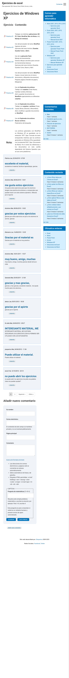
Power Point (51, 238)
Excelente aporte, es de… (55, 119)
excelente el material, (17, 163)
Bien (48, 114)
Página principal (11, 433)
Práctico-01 (9, 36)
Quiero (49, 133)
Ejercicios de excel (12, 3)
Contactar (59, 4)
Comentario (10, 443)
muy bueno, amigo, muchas (20, 259)
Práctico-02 (9, 47)
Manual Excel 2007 (57, 39)
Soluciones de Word (53, 247)
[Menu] (65, 4)
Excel (48, 233)
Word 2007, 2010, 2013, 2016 (56, 23)
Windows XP (51, 55)
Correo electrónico (12, 419)
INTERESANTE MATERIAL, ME (22, 328)
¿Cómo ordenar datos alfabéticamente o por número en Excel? (54, 207)
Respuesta (12, 170)
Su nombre (9, 409)
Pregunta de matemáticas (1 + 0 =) (19, 493)
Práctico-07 (9, 121)
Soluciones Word (52, 72)
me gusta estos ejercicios (19, 185)
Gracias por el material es (19, 237)
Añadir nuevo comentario (14, 529)
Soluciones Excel (52, 69)
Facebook (37, 545)
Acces (49, 240)
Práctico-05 (9, 93)
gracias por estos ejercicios (20, 213)
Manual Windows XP (57, 62)
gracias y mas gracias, (17, 283)
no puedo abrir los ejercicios (20, 376)
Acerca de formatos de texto (15, 462)
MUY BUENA (51, 128)
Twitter (43, 545)
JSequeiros (39, 541)
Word (48, 235)
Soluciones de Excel (53, 245)
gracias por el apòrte (16, 306)
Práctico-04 (9, 77)
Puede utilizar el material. (19, 354)
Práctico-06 (9, 108)
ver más (46, 139)
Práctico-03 (9, 62)
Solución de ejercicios (54, 123)
